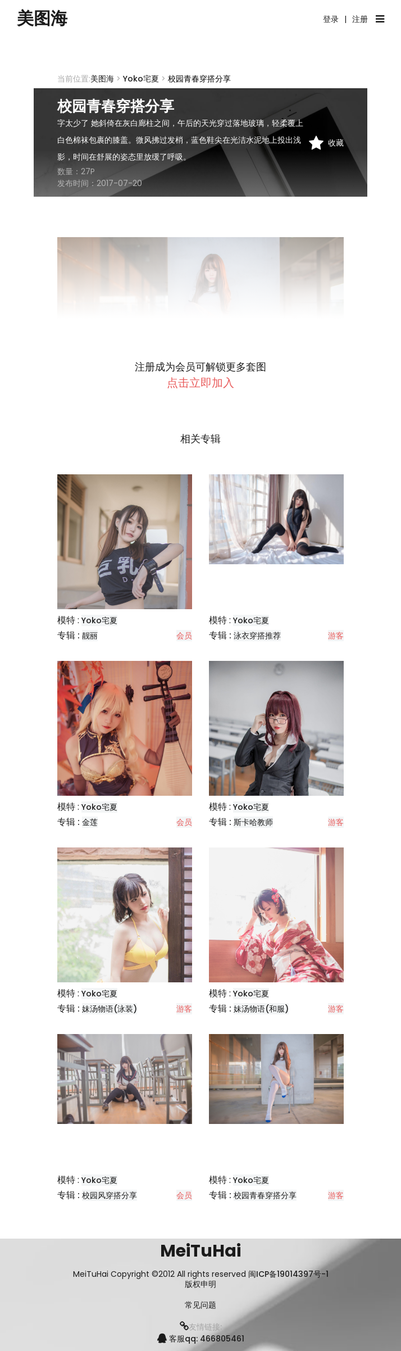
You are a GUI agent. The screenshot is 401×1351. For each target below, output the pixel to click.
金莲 (90, 822)
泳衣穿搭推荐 (257, 635)
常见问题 (200, 1305)
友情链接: (201, 1326)
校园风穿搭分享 (109, 1195)
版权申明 (200, 1284)
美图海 (42, 18)
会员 (184, 635)
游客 (336, 635)
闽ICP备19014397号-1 (288, 1274)
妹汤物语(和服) (261, 1008)
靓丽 (90, 635)
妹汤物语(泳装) (109, 1008)
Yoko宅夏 (141, 78)
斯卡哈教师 (253, 822)
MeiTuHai (200, 1251)
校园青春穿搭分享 (265, 1195)
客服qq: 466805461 (200, 1338)
